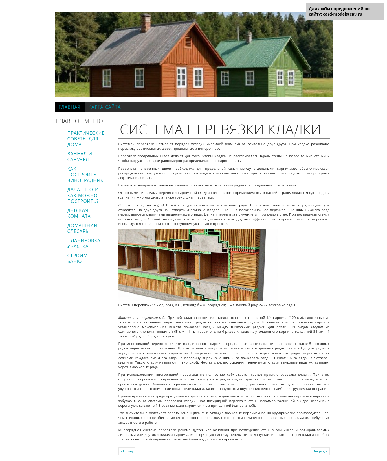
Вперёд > (320, 451)
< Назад (126, 451)
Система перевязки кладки (220, 128)
